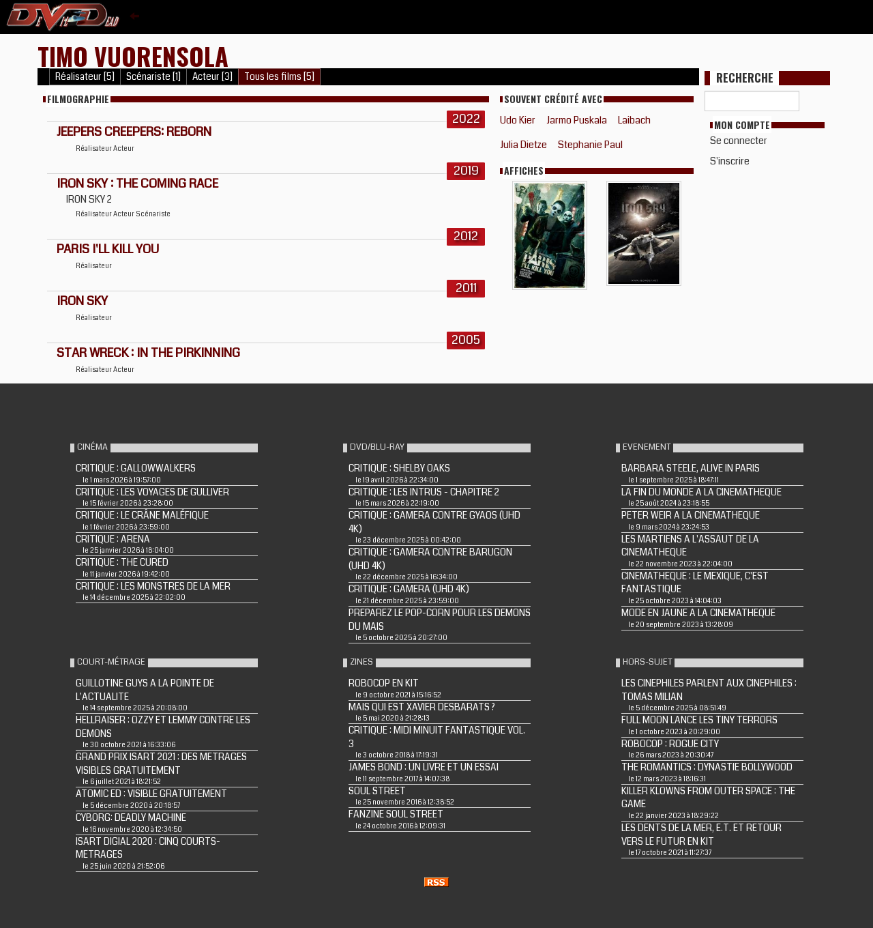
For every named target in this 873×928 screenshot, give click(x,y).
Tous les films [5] (279, 76)
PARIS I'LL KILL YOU (108, 249)
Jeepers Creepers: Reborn (134, 132)
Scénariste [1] (153, 76)
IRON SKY (82, 301)
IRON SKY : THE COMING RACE (137, 183)
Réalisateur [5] (85, 76)
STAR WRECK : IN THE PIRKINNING (148, 353)
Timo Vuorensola (133, 56)
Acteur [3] (212, 76)
